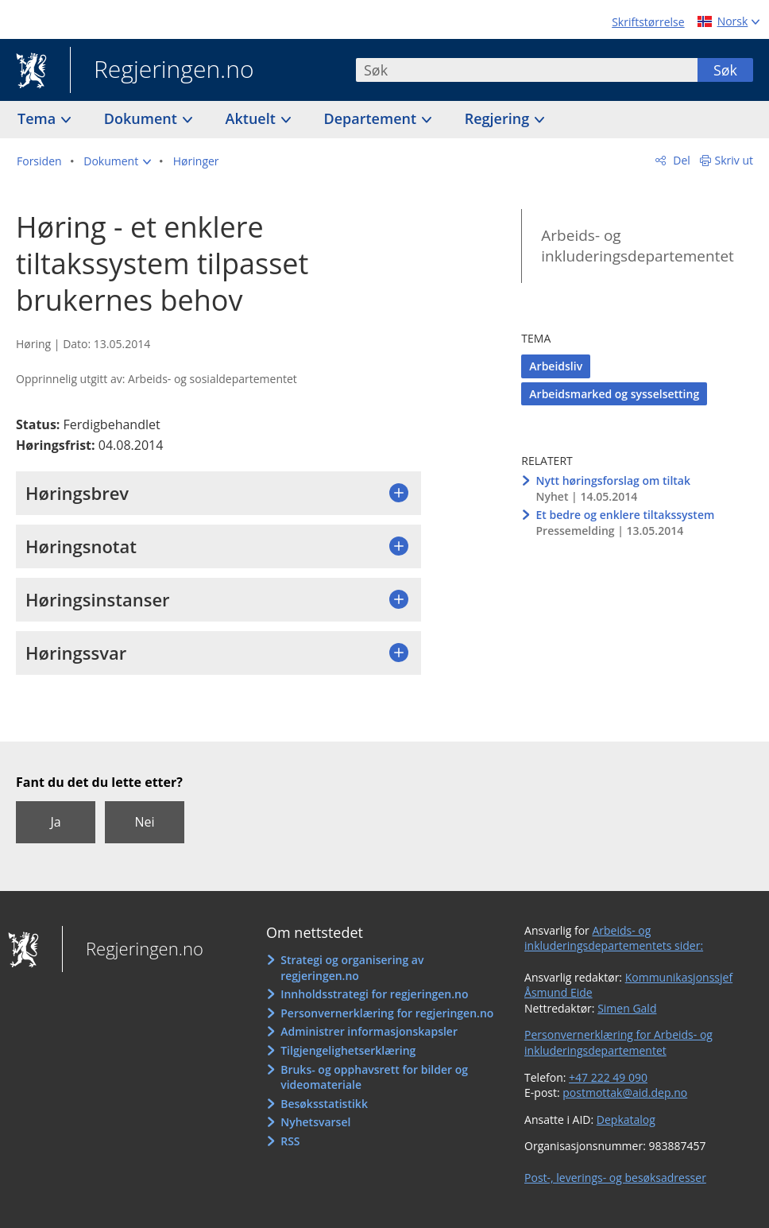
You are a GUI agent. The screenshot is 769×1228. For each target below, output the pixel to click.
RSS (289, 1141)
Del (680, 160)
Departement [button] (372, 118)
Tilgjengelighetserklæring (347, 1050)
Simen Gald (626, 1008)
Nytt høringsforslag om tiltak (613, 480)
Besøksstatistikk (324, 1103)
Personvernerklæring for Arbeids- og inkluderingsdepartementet (618, 1042)
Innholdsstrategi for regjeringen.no (374, 993)
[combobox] (527, 70)
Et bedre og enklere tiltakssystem (625, 514)
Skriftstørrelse (648, 21)
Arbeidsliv (555, 366)
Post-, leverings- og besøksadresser (615, 1177)
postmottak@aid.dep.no (624, 1092)
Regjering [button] (499, 118)
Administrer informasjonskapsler (369, 1031)
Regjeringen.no (162, 70)
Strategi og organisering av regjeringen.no (351, 967)
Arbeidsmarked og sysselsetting (614, 393)
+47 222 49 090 (608, 1077)
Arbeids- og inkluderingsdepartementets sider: (613, 938)
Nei (144, 822)
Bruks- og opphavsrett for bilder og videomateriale (374, 1077)
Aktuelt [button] (253, 118)
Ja (55, 822)
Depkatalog (626, 1119)
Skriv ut (734, 160)
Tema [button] (38, 118)
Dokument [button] (142, 118)
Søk (725, 69)
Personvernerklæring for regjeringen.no (386, 1013)
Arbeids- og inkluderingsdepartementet (637, 246)
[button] (117, 161)
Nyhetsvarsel (315, 1121)
